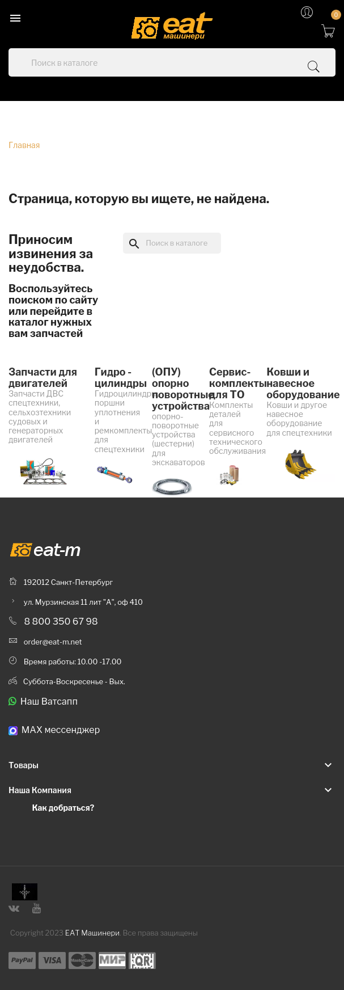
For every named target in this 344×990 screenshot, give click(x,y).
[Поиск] (171, 243)
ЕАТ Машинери (92, 932)
